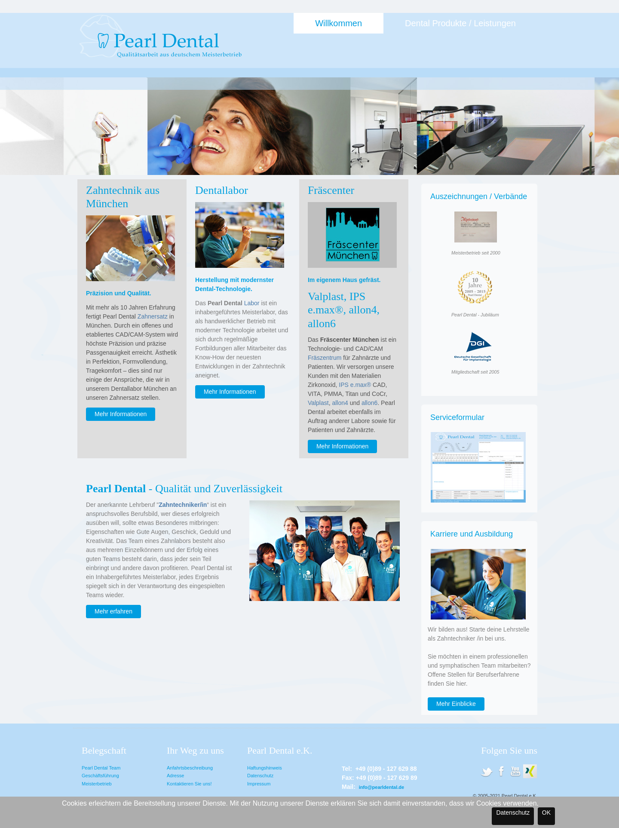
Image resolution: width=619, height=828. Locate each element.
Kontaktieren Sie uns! (189, 783)
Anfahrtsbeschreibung (190, 767)
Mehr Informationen (121, 414)
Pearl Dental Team (101, 767)
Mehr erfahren (113, 611)
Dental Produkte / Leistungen (460, 23)
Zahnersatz (153, 316)
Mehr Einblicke (456, 703)
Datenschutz (260, 775)
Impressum (258, 783)
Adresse (175, 775)
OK (546, 812)
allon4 (340, 402)
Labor (252, 303)
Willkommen (338, 23)
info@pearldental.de (381, 787)
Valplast (318, 402)
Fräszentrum (325, 357)
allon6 (369, 402)
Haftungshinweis (264, 767)
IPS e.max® (355, 384)
